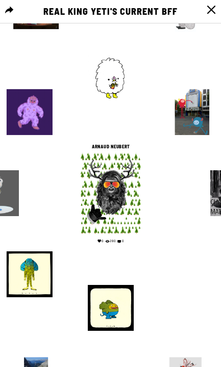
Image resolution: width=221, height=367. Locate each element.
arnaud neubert (110, 146)
